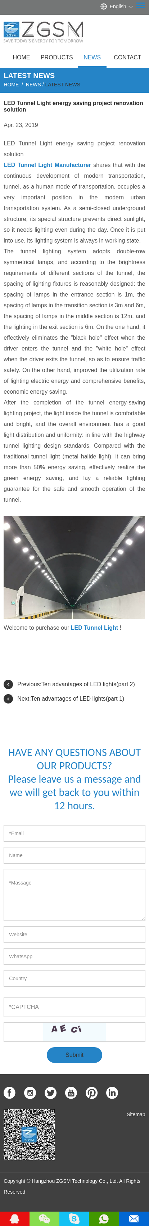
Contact (127, 57)
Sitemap (136, 1114)
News (92, 57)
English (118, 6)
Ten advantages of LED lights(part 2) (88, 684)
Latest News (62, 84)
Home (21, 57)
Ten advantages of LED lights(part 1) (78, 699)
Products (57, 57)
